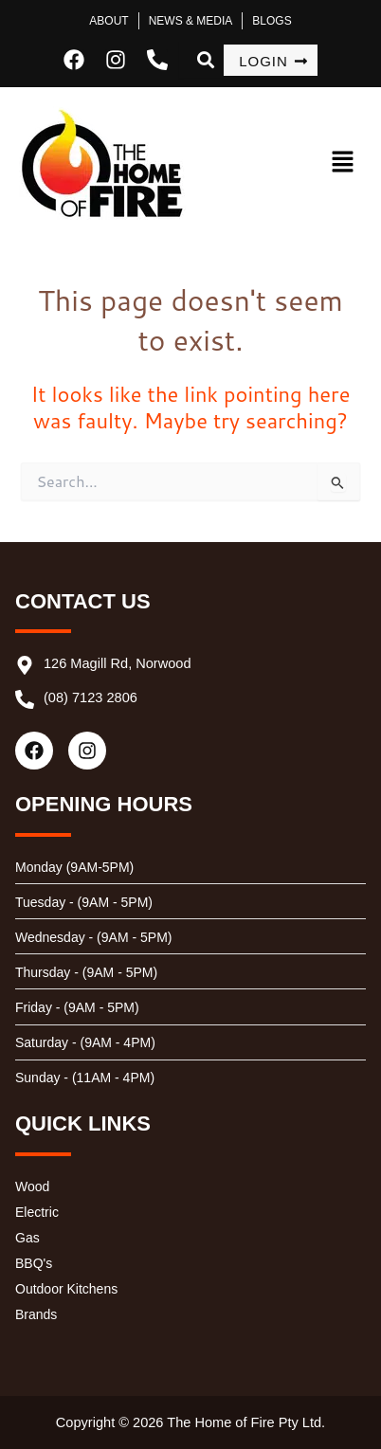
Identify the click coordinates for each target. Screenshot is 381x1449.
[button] (327, 162)
